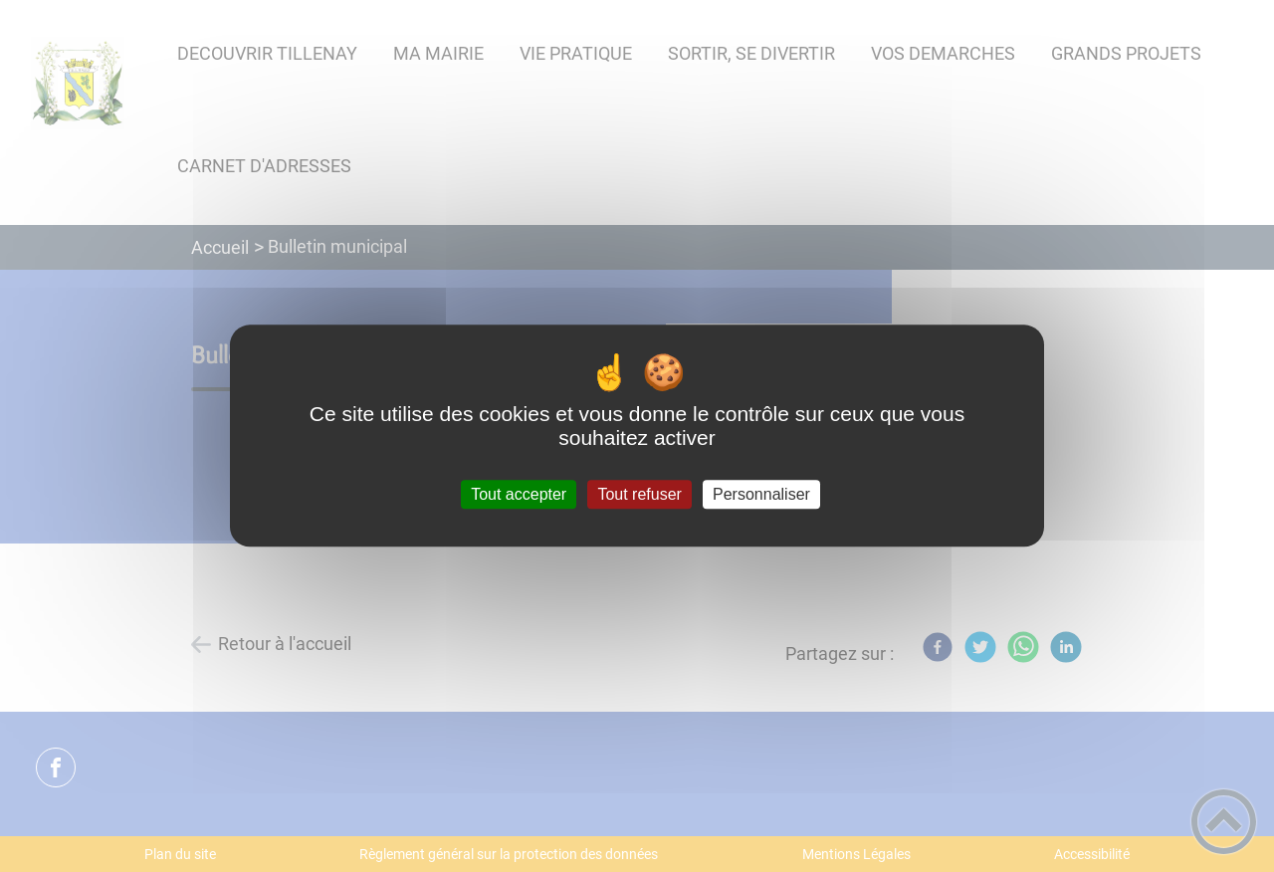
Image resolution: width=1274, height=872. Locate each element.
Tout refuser (639, 494)
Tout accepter (518, 494)
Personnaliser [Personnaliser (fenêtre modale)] (761, 494)
